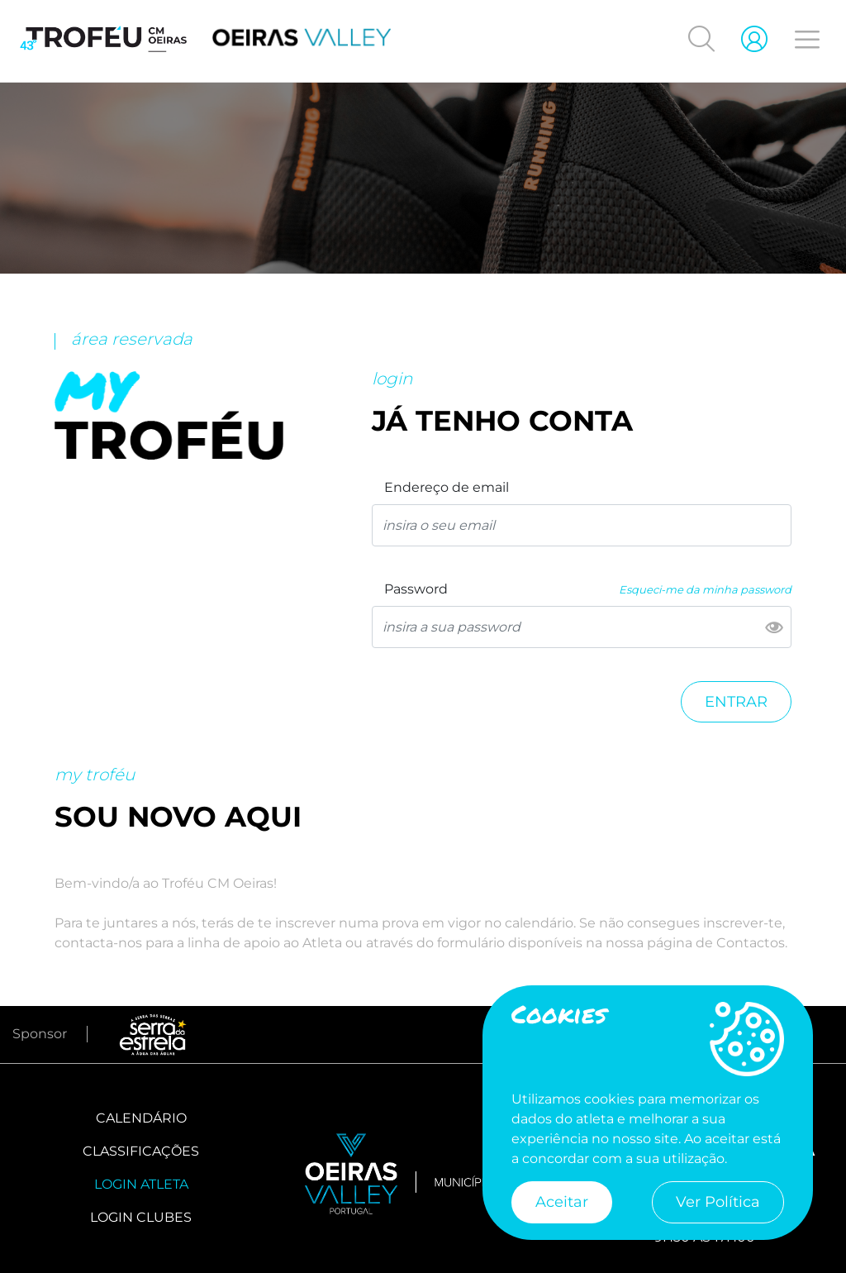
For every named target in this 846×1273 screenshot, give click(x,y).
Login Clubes (141, 1217)
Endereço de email (446, 487)
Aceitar (561, 1202)
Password (416, 589)
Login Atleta (141, 1184)
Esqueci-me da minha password (705, 589)
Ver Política (718, 1202)
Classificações (141, 1151)
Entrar (736, 702)
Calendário (141, 1118)
